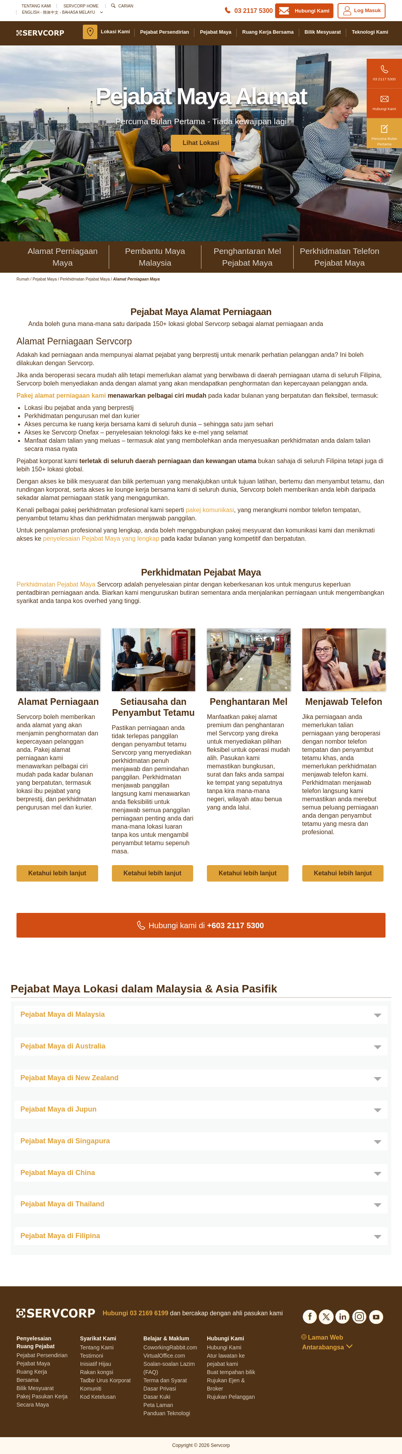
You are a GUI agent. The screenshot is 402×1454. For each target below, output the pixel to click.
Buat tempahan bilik (231, 1372)
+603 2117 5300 (235, 926)
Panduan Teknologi (166, 1413)
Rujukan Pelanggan (231, 1397)
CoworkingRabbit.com (170, 1347)
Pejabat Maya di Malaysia (62, 1014)
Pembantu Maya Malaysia (155, 256)
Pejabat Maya (215, 32)
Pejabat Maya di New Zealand (69, 1078)
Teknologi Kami (370, 32)
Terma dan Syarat (165, 1380)
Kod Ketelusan (98, 1397)
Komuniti (90, 1388)
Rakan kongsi (96, 1372)
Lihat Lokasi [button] (201, 142)
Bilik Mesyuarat (323, 32)
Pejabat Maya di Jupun (58, 1109)
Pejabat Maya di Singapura (65, 1141)
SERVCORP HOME (81, 6)
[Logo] (40, 32)
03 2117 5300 (384, 70)
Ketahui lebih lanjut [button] (57, 873)
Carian (126, 6)
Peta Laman (158, 1405)
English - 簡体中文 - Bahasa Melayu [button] (62, 12)
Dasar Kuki (156, 1397)
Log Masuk (361, 11)
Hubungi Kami (384, 100)
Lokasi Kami (115, 31)
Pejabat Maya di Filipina (60, 1236)
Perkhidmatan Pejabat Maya (55, 584)
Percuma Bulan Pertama (384, 132)
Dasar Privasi (159, 1388)
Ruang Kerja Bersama (268, 32)
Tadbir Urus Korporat (105, 1380)
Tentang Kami (36, 6)
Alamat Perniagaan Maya (62, 256)
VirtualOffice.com (164, 1356)
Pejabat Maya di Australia (62, 1046)
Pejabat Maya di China (57, 1173)
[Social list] (309, 1315)
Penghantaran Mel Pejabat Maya (247, 256)
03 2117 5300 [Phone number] (253, 10)
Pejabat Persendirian (164, 32)
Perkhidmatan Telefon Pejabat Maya (340, 256)
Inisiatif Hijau (95, 1364)
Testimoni (91, 1356)
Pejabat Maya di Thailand (62, 1204)
